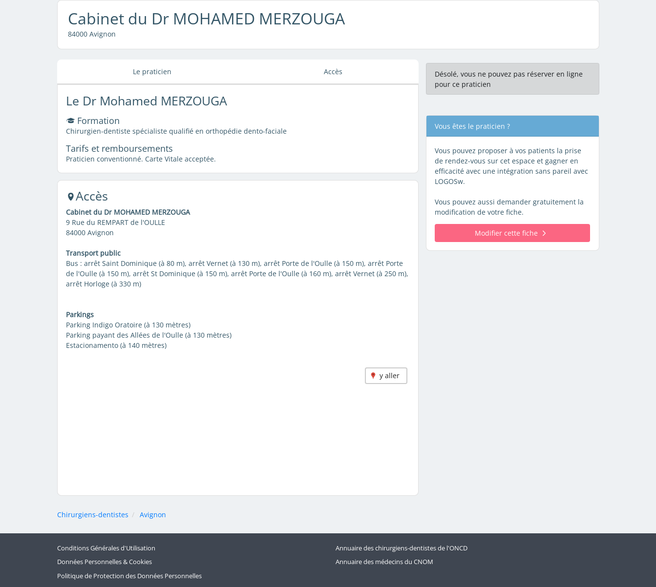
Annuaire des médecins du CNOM (384, 562)
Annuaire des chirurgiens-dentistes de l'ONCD (401, 548)
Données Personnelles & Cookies (104, 562)
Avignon (153, 514)
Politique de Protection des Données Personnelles (129, 576)
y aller (390, 375)
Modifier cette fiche (510, 233)
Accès (333, 71)
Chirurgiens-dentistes (92, 514)
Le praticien (152, 71)
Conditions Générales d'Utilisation (106, 548)
